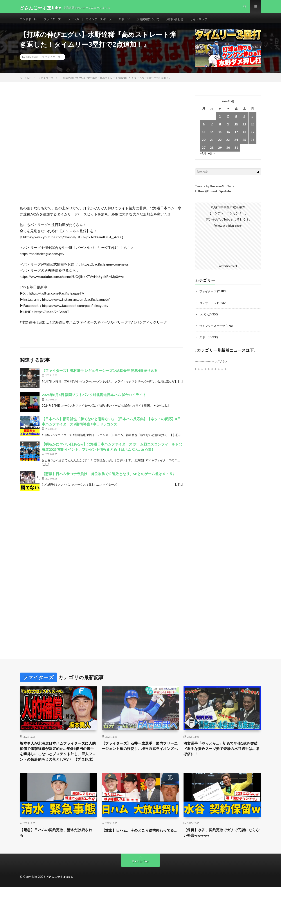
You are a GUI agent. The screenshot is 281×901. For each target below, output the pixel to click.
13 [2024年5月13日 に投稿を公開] (203, 137)
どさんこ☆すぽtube (60, 891)
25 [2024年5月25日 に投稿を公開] (244, 145)
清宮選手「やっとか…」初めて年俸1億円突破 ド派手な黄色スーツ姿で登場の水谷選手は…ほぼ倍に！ (222, 754)
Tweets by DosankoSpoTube (214, 192)
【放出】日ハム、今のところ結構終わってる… (140, 846)
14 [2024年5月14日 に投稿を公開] (212, 137)
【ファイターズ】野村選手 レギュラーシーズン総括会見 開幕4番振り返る (99, 376)
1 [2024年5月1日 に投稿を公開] (220, 122)
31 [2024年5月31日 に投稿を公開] (236, 153)
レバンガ (76, 22)
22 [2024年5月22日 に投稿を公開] (220, 145)
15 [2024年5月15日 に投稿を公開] (220, 137)
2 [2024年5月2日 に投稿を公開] (228, 122)
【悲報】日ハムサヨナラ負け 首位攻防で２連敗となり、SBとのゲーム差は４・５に (109, 479)
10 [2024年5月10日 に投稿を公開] (236, 130)
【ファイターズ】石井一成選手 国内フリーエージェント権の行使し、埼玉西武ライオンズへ (140, 754)
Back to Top (140, 875)
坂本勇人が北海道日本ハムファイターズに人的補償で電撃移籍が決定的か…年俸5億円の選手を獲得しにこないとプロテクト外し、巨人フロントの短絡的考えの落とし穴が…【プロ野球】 (58, 760)
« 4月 (203, 159)
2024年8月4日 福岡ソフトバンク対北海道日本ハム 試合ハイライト (94, 400)
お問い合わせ (183, 22)
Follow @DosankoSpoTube (213, 197)
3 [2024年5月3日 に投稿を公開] (236, 122)
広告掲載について (155, 22)
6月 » (211, 159)
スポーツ (130, 22)
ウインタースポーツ (103, 22)
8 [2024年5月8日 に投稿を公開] (220, 130)
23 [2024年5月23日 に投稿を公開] (228, 145)
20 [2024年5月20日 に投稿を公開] (203, 145)
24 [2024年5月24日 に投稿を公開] (236, 145)
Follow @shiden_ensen (228, 231)
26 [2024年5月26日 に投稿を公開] (252, 145)
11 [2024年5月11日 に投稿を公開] (244, 130)
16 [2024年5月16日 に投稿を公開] (228, 137)
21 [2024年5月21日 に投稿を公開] (212, 145)
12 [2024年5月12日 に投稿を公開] (252, 130)
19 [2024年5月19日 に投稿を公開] (252, 137)
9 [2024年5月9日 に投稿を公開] (228, 130)
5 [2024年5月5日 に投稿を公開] (252, 122)
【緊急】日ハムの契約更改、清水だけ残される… (58, 846)
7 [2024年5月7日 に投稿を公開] (212, 130)
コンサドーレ (29, 22)
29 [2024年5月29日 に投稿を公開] (220, 153)
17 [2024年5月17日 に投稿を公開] (236, 137)
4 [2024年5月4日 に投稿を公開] (244, 122)
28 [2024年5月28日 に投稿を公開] (212, 153)
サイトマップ (209, 22)
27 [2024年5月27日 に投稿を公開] (203, 153)
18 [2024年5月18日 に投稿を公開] (244, 137)
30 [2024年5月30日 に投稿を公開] (228, 153)
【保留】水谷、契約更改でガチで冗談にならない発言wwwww (222, 846)
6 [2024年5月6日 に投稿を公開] (204, 130)
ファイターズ (54, 22)
